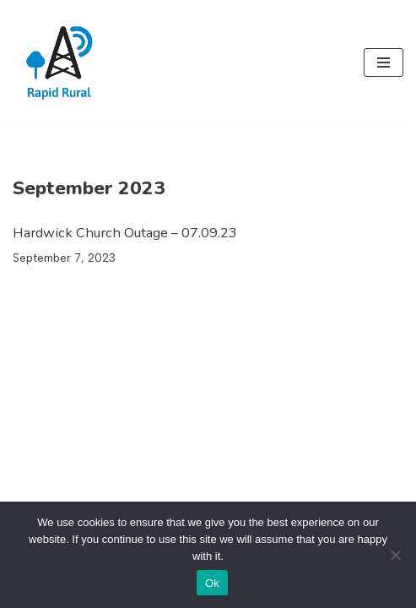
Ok (212, 583)
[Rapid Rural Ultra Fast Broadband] (63, 63)
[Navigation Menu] (383, 62)
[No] (394, 554)
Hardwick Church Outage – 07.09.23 (125, 232)
